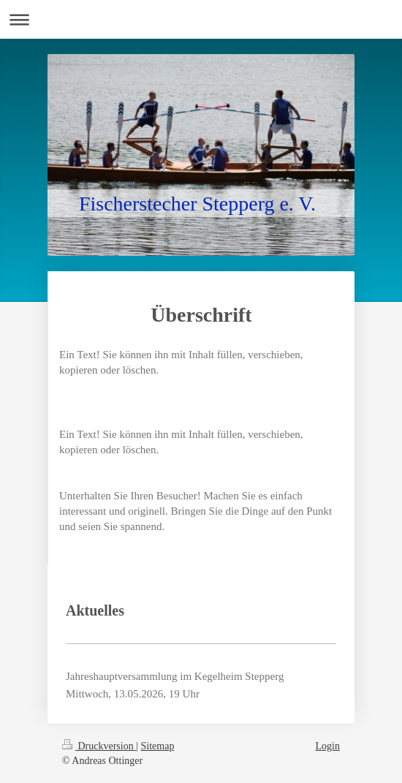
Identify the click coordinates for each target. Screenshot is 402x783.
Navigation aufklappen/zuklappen (201, 19)
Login (328, 746)
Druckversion (99, 746)
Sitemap (158, 746)
